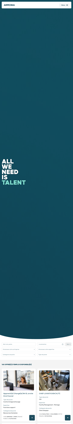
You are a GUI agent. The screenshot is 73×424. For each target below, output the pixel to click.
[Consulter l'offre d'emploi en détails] (32, 417)
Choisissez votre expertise (46, 349)
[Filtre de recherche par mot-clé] (19, 344)
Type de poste (42, 354)
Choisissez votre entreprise (11, 349)
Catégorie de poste (9, 354)
